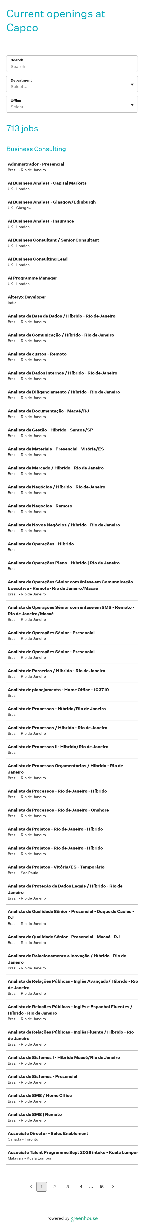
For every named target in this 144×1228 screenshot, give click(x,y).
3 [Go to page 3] (67, 1186)
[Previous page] (31, 1187)
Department (21, 80)
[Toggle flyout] (132, 84)
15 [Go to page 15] (101, 1186)
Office (16, 100)
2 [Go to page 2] (54, 1186)
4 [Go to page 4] (81, 1186)
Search (17, 60)
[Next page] (113, 1187)
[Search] (72, 67)
